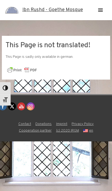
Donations (43, 124)
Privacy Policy (83, 124)
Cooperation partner (35, 130)
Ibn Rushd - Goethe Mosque (52, 10)
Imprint (61, 124)
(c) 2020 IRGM (67, 130)
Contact (24, 124)
